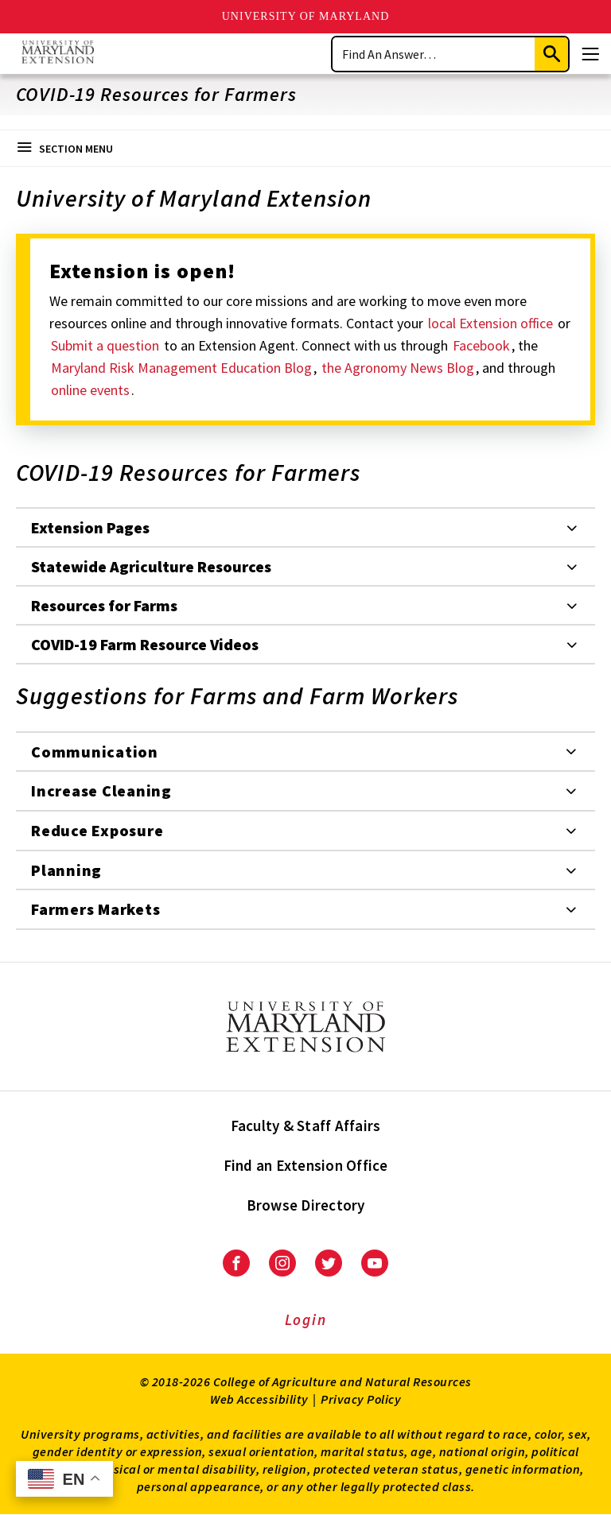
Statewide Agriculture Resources (151, 566)
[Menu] (590, 54)
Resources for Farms (104, 605)
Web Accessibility (259, 1399)
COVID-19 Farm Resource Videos (145, 644)
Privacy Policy (361, 1399)
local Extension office (492, 323)
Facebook (481, 345)
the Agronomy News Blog (397, 367)
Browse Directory (306, 1205)
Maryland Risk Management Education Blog (181, 367)
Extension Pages (90, 527)
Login (306, 1319)
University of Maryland (306, 16)
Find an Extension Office (306, 1165)
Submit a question (106, 345)
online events (90, 390)
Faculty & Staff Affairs (306, 1125)
